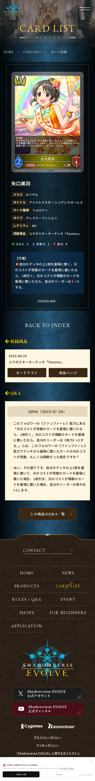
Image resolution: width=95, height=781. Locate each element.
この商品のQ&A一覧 (47, 513)
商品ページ (68, 372)
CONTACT (34, 550)
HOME (9, 52)
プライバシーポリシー (48, 737)
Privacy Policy (67, 768)
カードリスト (27, 372)
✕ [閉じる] (91, 760)
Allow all (21, 774)
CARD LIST (32, 52)
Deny (59, 774)
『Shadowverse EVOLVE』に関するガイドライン (47, 753)
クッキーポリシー (47, 745)
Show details (85, 774)
